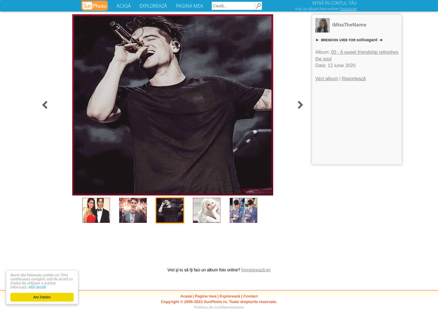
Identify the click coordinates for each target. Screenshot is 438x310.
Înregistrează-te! (256, 270)
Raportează (354, 78)
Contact (250, 296)
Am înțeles (42, 297)
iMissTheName (349, 24)
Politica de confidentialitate (219, 307)
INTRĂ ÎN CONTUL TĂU (334, 3)
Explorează (230, 296)
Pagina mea (205, 296)
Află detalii (37, 287)
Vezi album (326, 78)
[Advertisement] (356, 124)
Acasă (186, 296)
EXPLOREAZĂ (153, 6)
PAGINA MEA (189, 6)
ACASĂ (124, 6)
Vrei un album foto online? (326, 8)
